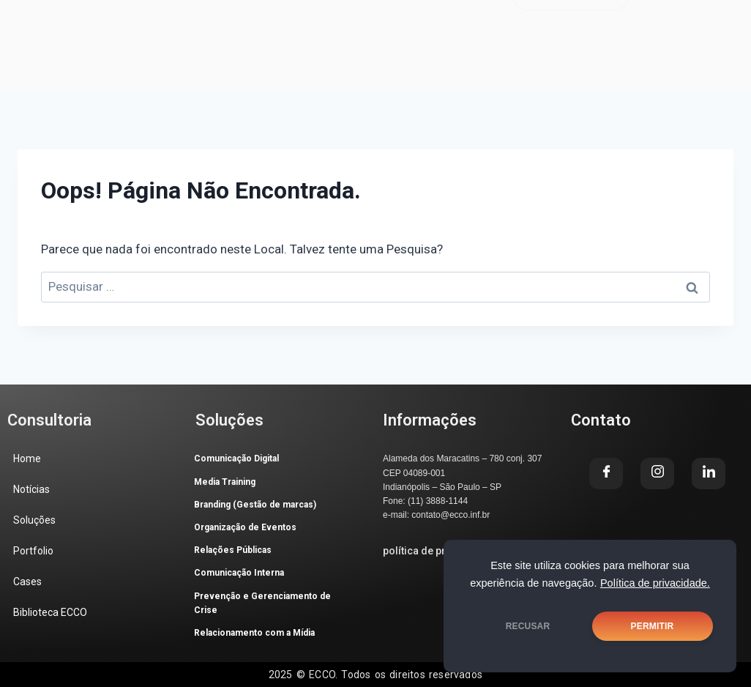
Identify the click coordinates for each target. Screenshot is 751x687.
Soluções (293, 19)
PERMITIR (652, 626)
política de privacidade (438, 551)
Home (136, 19)
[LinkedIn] (696, 54)
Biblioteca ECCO (168, 38)
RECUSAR (528, 626)
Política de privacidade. (655, 583)
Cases (455, 19)
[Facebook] (606, 473)
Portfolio (378, 19)
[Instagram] (657, 473)
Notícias (210, 19)
